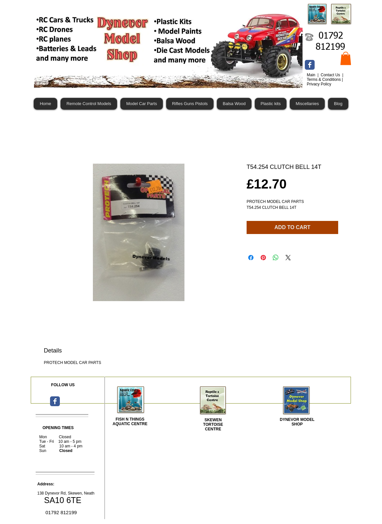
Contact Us (331, 75)
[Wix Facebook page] (310, 65)
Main (311, 75)
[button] (345, 58)
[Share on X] (288, 258)
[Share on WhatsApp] (276, 258)
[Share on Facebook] (251, 258)
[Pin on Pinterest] (263, 258)
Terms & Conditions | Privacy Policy (325, 81)
